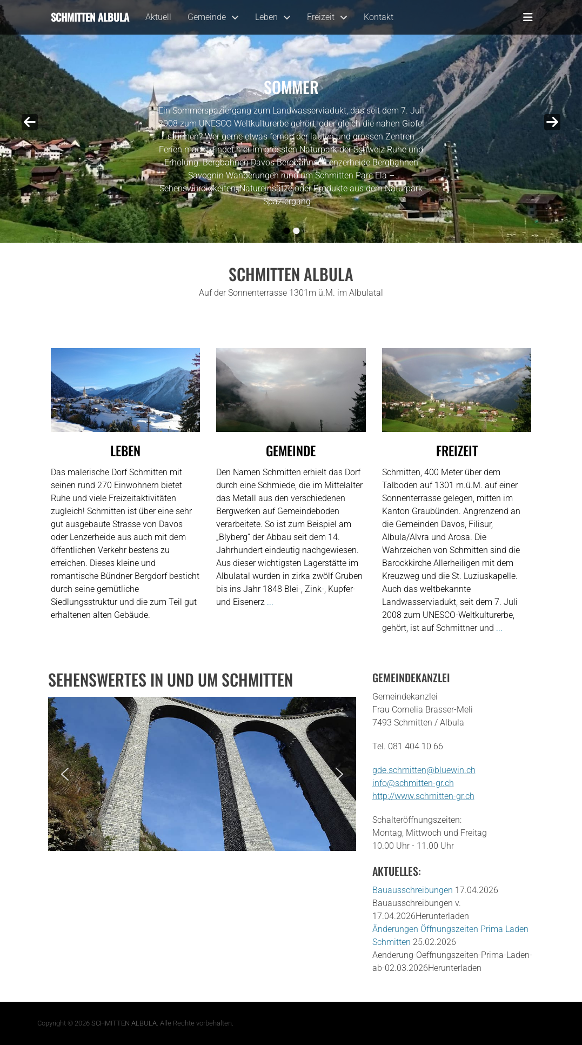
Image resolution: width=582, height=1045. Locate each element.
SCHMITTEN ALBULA (124, 1023)
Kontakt (378, 17)
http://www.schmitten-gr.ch (423, 796)
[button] (64, 774)
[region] (202, 774)
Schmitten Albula (90, 17)
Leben (266, 17)
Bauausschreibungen (412, 890)
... (316, 201)
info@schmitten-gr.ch (413, 783)
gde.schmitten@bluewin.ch (424, 770)
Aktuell (158, 17)
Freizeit (321, 17)
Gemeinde (207, 17)
